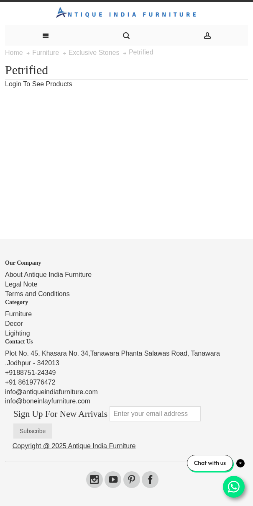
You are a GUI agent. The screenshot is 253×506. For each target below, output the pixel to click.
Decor (14, 323)
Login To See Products (38, 84)
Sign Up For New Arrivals (60, 414)
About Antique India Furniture (48, 274)
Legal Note (21, 284)
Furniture (18, 314)
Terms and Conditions (37, 293)
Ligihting (17, 333)
